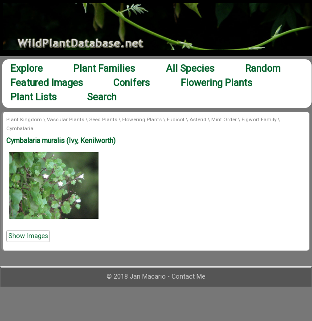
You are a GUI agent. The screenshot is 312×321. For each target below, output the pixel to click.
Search (101, 97)
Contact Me (188, 276)
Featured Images (46, 82)
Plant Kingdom (24, 119)
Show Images (28, 236)
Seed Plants (103, 119)
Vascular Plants (65, 119)
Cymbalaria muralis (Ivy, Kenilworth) (60, 140)
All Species (190, 68)
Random (262, 68)
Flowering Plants (216, 82)
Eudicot (176, 119)
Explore (26, 68)
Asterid (197, 119)
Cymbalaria (19, 128)
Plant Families (104, 68)
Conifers (131, 82)
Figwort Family (259, 119)
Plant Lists (33, 97)
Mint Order (224, 119)
